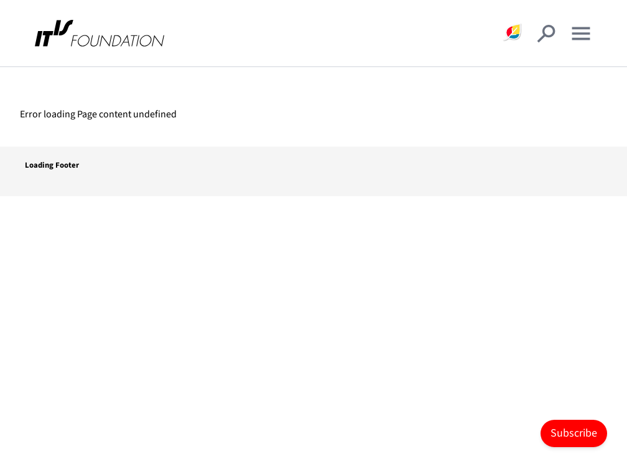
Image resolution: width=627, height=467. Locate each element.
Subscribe (573, 433)
